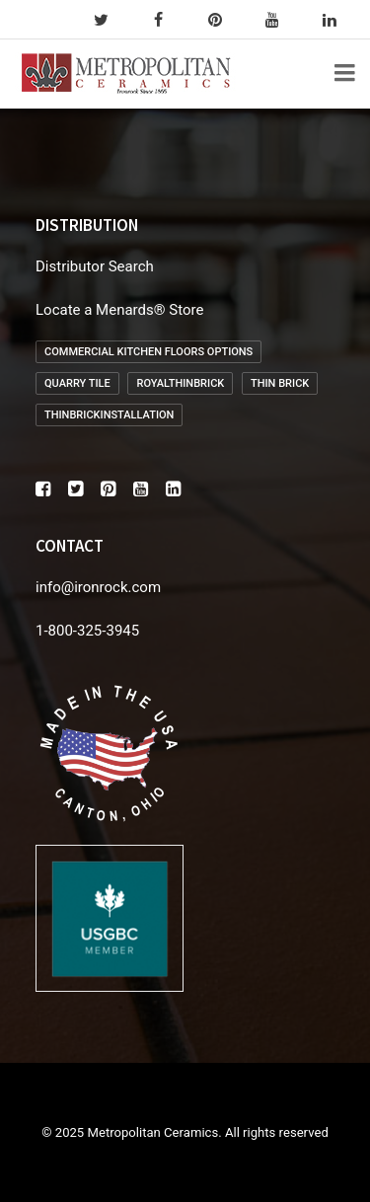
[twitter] (109, 19)
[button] (43, 491)
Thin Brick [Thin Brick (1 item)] (280, 383)
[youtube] (281, 19)
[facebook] (167, 19)
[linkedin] (338, 19)
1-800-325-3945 (87, 630)
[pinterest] (224, 19)
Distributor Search (95, 266)
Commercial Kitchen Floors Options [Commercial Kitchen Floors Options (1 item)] (148, 351)
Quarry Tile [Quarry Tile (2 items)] (77, 383)
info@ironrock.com (98, 587)
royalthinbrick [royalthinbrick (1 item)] (180, 383)
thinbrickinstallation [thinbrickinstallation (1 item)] (109, 415)
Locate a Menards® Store (119, 310)
